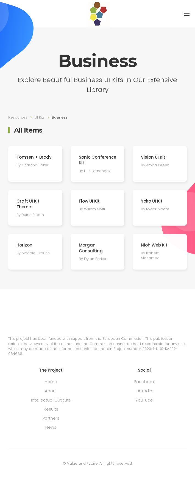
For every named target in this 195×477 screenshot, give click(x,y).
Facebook (144, 382)
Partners (51, 418)
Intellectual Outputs (51, 400)
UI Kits (40, 117)
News (50, 427)
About (51, 391)
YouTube (144, 400)
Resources (17, 117)
